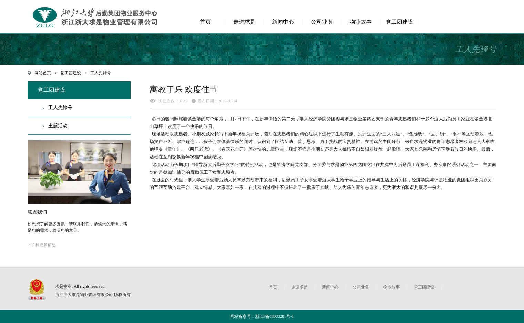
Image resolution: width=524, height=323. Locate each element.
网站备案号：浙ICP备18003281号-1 (262, 316)
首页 (205, 22)
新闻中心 (283, 22)
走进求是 (244, 22)
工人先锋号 (100, 73)
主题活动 (58, 125)
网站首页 (42, 73)
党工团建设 (399, 22)
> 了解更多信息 (42, 244)
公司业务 (322, 22)
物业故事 (361, 22)
